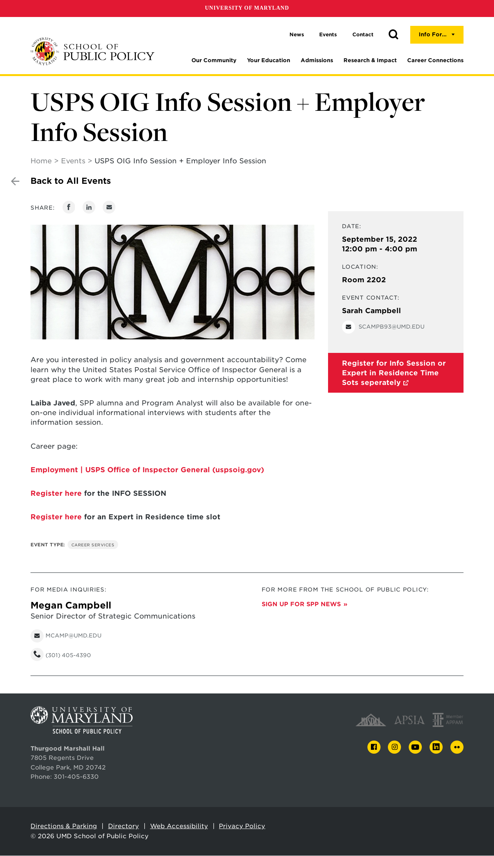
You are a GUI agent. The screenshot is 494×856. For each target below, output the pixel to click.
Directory (123, 826)
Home (41, 161)
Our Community (214, 60)
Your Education (268, 60)
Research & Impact (370, 60)
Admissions (317, 60)
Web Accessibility (179, 826)
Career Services (93, 545)
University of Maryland (247, 8)
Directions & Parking (63, 826)
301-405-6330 (76, 777)
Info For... (433, 34)
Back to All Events (70, 181)
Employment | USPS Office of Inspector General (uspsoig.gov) (147, 470)
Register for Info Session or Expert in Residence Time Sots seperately (394, 373)
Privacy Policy (242, 826)
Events (328, 34)
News (296, 34)
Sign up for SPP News (301, 604)
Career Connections (435, 60)
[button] (393, 35)
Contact (363, 34)
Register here (56, 494)
